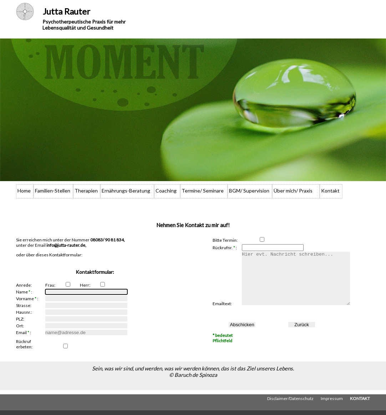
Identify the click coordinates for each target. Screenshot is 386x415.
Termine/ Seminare (203, 191)
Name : (24, 291)
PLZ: (20, 319)
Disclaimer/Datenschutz (290, 403)
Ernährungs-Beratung (126, 191)
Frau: (50, 285)
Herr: (85, 285)
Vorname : (27, 298)
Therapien (86, 191)
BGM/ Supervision (249, 191)
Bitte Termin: (225, 240)
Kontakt (330, 191)
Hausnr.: (24, 312)
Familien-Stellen (52, 191)
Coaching (166, 191)
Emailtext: (222, 314)
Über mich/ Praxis (293, 191)
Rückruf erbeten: (24, 344)
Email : (23, 332)
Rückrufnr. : (225, 247)
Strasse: (23, 305)
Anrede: (24, 285)
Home (24, 191)
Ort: (20, 325)
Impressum (332, 403)
